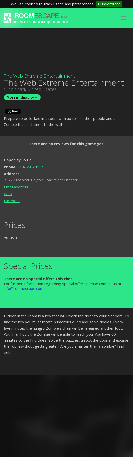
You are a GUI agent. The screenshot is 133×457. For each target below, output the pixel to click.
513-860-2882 (30, 166)
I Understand (109, 3)
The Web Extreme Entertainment (39, 76)
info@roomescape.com (23, 288)
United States (42, 89)
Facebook (12, 200)
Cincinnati (14, 89)
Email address (16, 186)
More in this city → (22, 97)
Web (8, 193)
